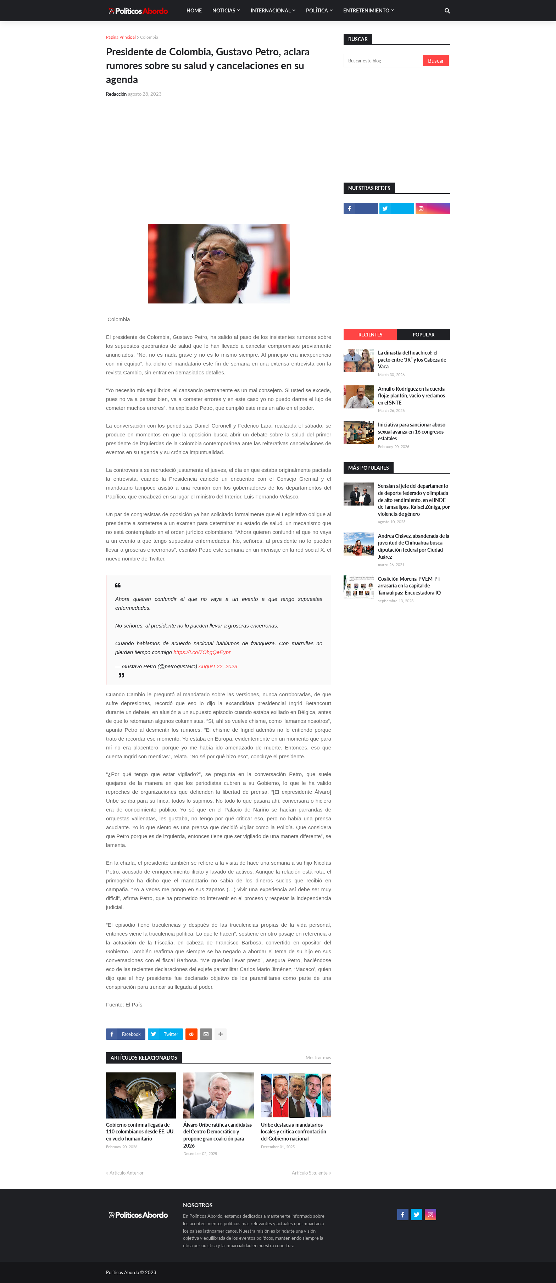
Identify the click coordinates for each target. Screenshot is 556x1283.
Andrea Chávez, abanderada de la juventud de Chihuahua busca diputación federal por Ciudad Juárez (413, 546)
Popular (423, 335)
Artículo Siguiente (310, 1173)
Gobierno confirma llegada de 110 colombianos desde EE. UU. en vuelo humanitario (140, 1132)
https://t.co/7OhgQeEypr (201, 652)
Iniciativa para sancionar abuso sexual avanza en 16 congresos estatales (411, 431)
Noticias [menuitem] (223, 10)
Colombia (149, 37)
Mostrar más (318, 1057)
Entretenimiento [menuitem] (366, 10)
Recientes (370, 335)
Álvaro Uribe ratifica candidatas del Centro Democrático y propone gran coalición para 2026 (217, 1135)
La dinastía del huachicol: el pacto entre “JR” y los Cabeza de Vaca (412, 359)
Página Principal (121, 37)
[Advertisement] (218, 156)
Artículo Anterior (127, 1173)
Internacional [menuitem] (271, 10)
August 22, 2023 (218, 666)
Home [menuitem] (194, 10)
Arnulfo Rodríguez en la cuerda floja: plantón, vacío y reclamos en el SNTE (411, 396)
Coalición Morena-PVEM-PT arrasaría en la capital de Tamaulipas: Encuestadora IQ (409, 586)
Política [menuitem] (317, 10)
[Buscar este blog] (384, 60)
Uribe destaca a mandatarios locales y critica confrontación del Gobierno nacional (293, 1132)
